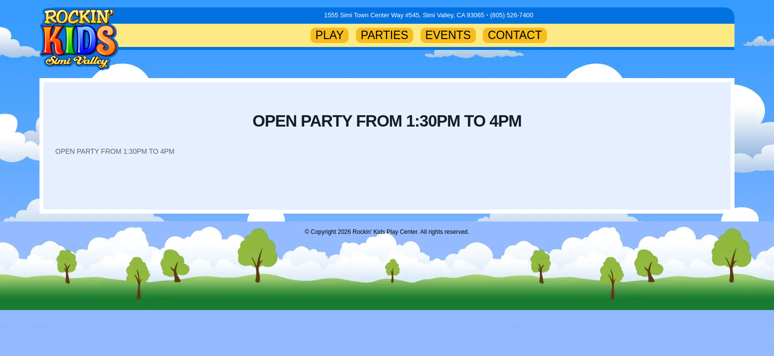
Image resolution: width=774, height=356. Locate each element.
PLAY (329, 35)
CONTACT (515, 35)
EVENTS (448, 35)
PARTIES (384, 35)
